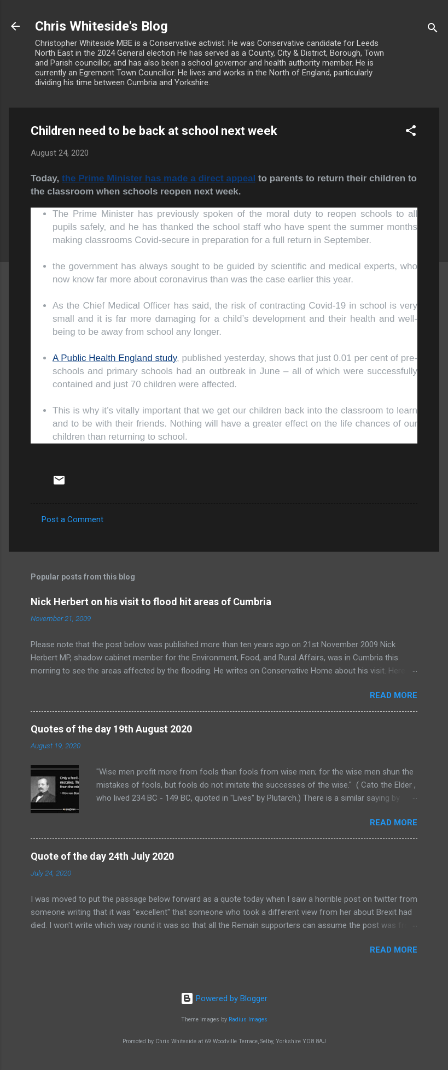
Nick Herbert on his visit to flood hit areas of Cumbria (151, 601)
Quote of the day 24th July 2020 (102, 856)
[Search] (432, 29)
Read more (393, 695)
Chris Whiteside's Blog (101, 26)
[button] (410, 132)
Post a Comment (72, 519)
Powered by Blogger (224, 998)
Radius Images (248, 1019)
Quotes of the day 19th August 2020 (111, 729)
